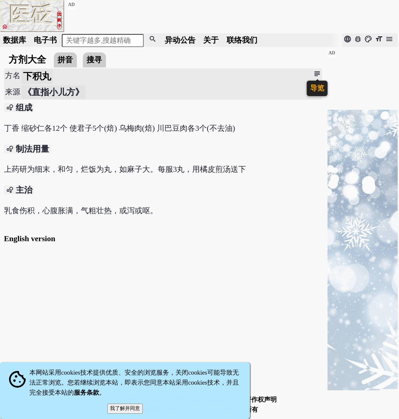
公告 (180, 40)
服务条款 (86, 392)
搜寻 (94, 59)
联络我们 (242, 40)
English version (29, 238)
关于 (211, 40)
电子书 (45, 40)
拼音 (65, 59)
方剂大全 (27, 59)
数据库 (14, 40)
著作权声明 (261, 399)
